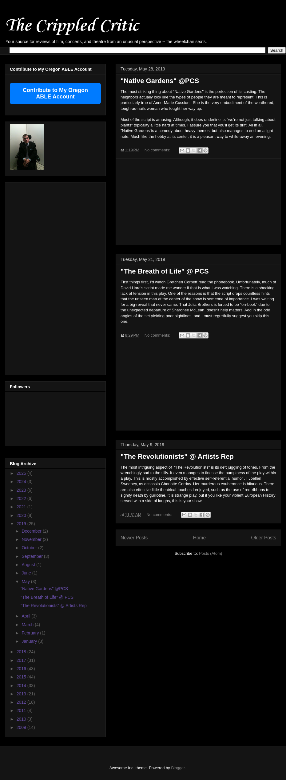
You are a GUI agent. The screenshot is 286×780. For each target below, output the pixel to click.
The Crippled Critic (71, 26)
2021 (22, 506)
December (32, 531)
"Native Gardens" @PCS (160, 81)
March (28, 624)
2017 (22, 660)
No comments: (158, 150)
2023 (22, 490)
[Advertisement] (198, 201)
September (33, 556)
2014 (22, 685)
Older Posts (263, 537)
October (30, 547)
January (30, 641)
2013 (22, 693)
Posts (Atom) (210, 553)
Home (199, 537)
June (27, 572)
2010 (22, 719)
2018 (22, 651)
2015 (22, 676)
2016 (22, 668)
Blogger (178, 768)
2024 (22, 481)
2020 (22, 515)
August (29, 564)
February (31, 632)
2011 (22, 710)
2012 (22, 702)
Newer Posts (134, 537)
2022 (22, 498)
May (26, 581)
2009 (22, 727)
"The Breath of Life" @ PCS (165, 271)
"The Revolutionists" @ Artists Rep (177, 456)
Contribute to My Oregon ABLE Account (55, 93)
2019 (22, 523)
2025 (22, 473)
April (26, 616)
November (32, 539)
